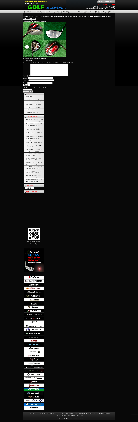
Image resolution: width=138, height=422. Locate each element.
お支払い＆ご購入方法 (30, 112)
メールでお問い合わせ (106, 1)
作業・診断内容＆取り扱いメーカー (33, 106)
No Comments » (42, 21)
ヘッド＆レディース (39, 12)
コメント (26, 78)
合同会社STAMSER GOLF (69, 420)
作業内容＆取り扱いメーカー (68, 12)
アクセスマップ (82, 12)
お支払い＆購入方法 (94, 12)
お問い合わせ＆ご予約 (107, 12)
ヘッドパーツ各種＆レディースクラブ (34, 101)
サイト (25, 85)
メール (26, 82)
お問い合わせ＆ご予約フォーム (32, 114)
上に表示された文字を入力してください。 (35, 89)
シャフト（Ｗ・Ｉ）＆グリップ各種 (33, 104)
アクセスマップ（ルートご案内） (33, 109)
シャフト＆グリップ (52, 12)
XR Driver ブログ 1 (29, 19)
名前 (25, 80)
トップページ (27, 12)
